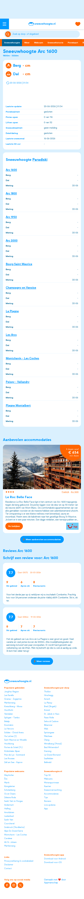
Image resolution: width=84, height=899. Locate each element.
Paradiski (39, 159)
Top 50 (47, 775)
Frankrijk (65, 492)
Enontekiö (8, 725)
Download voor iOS (53, 862)
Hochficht (8, 710)
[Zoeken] (45, 34)
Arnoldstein (9, 812)
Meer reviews (42, 661)
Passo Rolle (49, 717)
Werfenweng (9, 703)
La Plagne (12, 311)
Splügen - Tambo (12, 717)
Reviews (47, 801)
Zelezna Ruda (10, 797)
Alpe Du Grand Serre (13, 831)
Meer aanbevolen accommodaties (42, 539)
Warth (6, 782)
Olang (46, 740)
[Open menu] (4, 24)
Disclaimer (8, 864)
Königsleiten (9, 786)
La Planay (48, 703)
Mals (46, 729)
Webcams (48, 779)
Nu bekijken (14, 526)
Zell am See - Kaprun (13, 762)
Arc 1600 (11, 170)
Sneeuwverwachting (53, 790)
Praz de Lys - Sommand (14, 755)
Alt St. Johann (10, 842)
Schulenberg (9, 790)
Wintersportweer (51, 782)
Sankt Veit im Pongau (13, 801)
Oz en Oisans (9, 794)
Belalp (7, 721)
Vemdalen (8, 714)
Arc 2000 (12, 240)
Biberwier (48, 725)
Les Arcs (11, 335)
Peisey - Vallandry (17, 382)
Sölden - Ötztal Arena (14, 732)
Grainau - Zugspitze (12, 699)
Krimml (47, 710)
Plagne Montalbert (18, 405)
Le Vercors (9, 729)
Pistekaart (73, 42)
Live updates (49, 805)
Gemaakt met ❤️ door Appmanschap (55, 881)
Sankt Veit (8, 820)
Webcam (38, 42)
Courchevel (9, 823)
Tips (46, 797)
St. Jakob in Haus (51, 714)
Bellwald (47, 762)
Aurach (47, 699)
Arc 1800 (11, 193)
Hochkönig (9, 744)
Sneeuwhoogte (12, 42)
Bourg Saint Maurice (19, 264)
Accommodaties (51, 794)
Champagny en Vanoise (21, 288)
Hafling (7, 808)
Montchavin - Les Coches (22, 358)
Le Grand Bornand (52, 755)
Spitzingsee (49, 732)
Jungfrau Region (11, 691)
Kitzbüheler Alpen (12, 751)
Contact (8, 868)
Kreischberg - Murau (13, 706)
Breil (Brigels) (50, 706)
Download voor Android (55, 859)
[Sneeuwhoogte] (42, 24)
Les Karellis (9, 695)
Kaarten (47, 786)
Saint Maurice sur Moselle (15, 740)
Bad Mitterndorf (51, 747)
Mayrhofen (9, 775)
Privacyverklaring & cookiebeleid (18, 861)
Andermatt (9, 805)
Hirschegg (48, 695)
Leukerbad (9, 816)
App (46, 808)
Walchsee (48, 736)
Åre (5, 779)
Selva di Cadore (51, 721)
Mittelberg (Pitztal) (53, 744)
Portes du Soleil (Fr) (13, 747)
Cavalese (8, 838)
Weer (27, 42)
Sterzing (47, 751)
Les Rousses (9, 758)
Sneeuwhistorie (55, 42)
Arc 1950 (11, 217)
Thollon (47, 691)
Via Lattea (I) (10, 736)
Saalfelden (48, 758)
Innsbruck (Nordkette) (14, 827)
